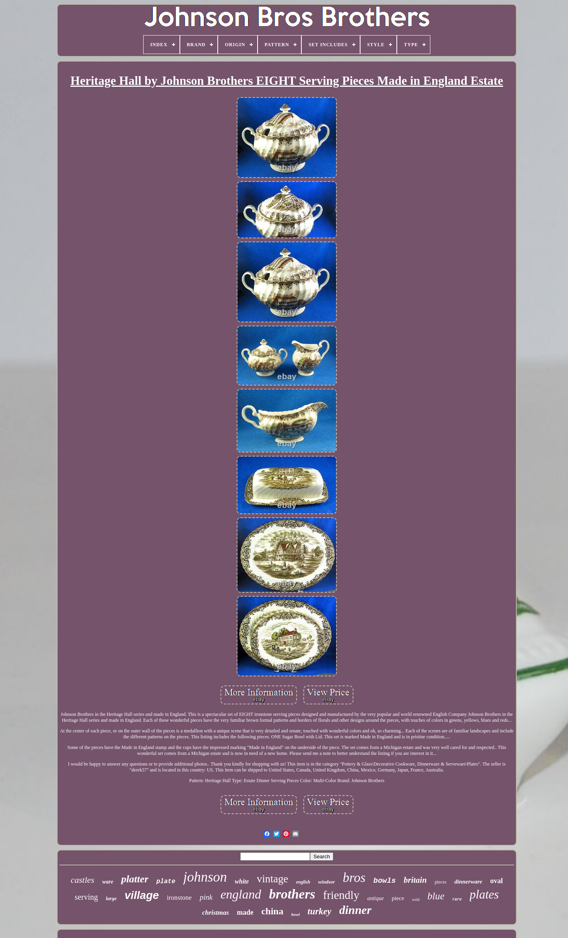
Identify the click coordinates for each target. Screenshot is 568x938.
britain (415, 880)
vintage (272, 879)
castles (82, 880)
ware (107, 882)
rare (457, 899)
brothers (292, 894)
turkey (319, 911)
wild (416, 899)
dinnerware (468, 881)
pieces (441, 882)
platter (134, 879)
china (272, 911)
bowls (385, 880)
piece (398, 898)
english (303, 882)
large (111, 898)
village (142, 895)
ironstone (179, 897)
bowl (295, 914)
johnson (205, 877)
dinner (355, 909)
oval (496, 881)
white (242, 881)
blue (436, 896)
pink (206, 897)
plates (484, 894)
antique (375, 898)
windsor (326, 882)
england (240, 894)
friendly (341, 895)
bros (354, 878)
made (245, 912)
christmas (215, 912)
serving (86, 897)
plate (165, 881)
